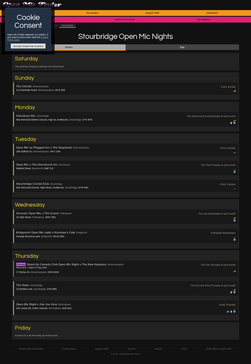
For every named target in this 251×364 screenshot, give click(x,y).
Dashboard (212, 13)
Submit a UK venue (125, 19)
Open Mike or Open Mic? (219, 348)
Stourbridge (75, 119)
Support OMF (152, 13)
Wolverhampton (46, 90)
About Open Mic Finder (31, 348)
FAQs (184, 348)
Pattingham (38, 217)
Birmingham (55, 308)
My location (92, 13)
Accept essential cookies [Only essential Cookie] (28, 46)
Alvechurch (37, 168)
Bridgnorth (46, 236)
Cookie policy (69, 348)
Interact (158, 348)
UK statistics (203, 19)
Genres (131, 348)
